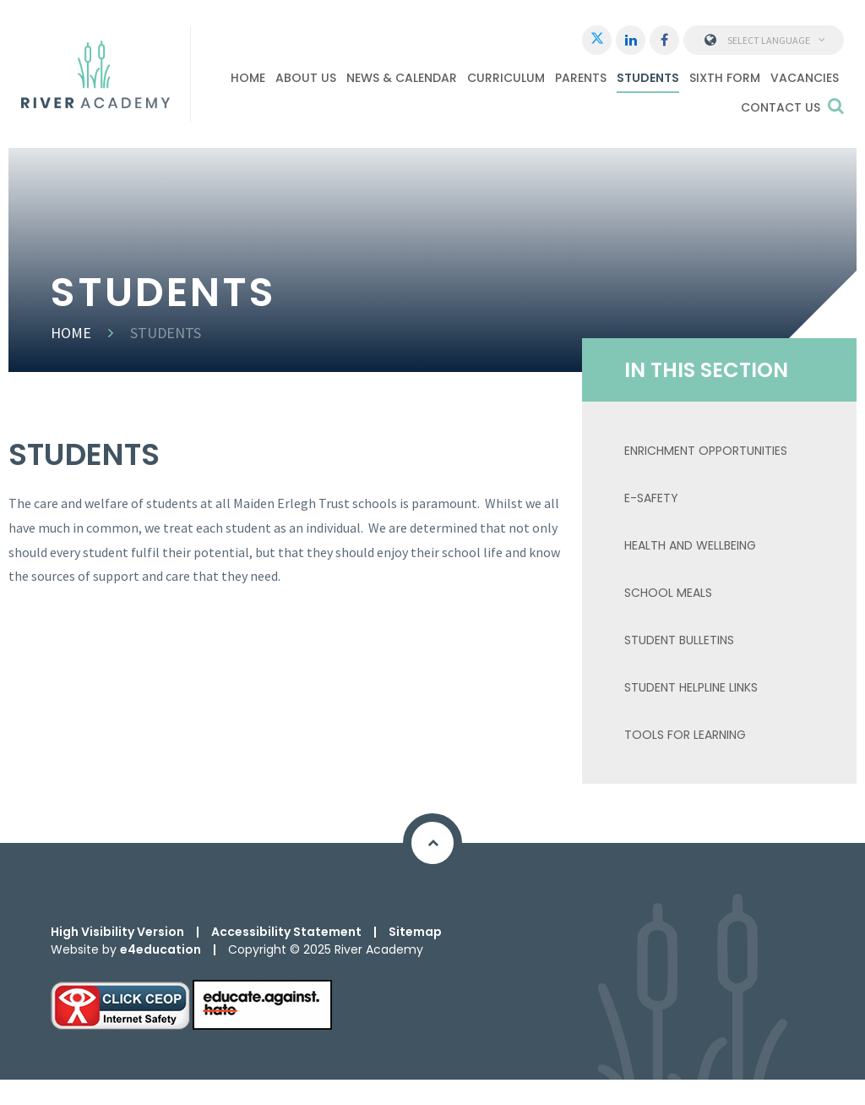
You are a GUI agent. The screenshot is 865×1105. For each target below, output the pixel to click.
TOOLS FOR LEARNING (685, 734)
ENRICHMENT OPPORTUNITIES (705, 450)
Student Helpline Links (691, 687)
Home (71, 332)
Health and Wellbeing (690, 545)
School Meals (668, 592)
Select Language (764, 40)
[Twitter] (597, 40)
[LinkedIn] (630, 40)
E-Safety (651, 498)
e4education (160, 949)
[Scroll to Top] (432, 843)
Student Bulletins (679, 640)
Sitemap (415, 931)
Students (165, 332)
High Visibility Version (117, 931)
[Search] (836, 105)
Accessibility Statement (286, 931)
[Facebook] (664, 40)
